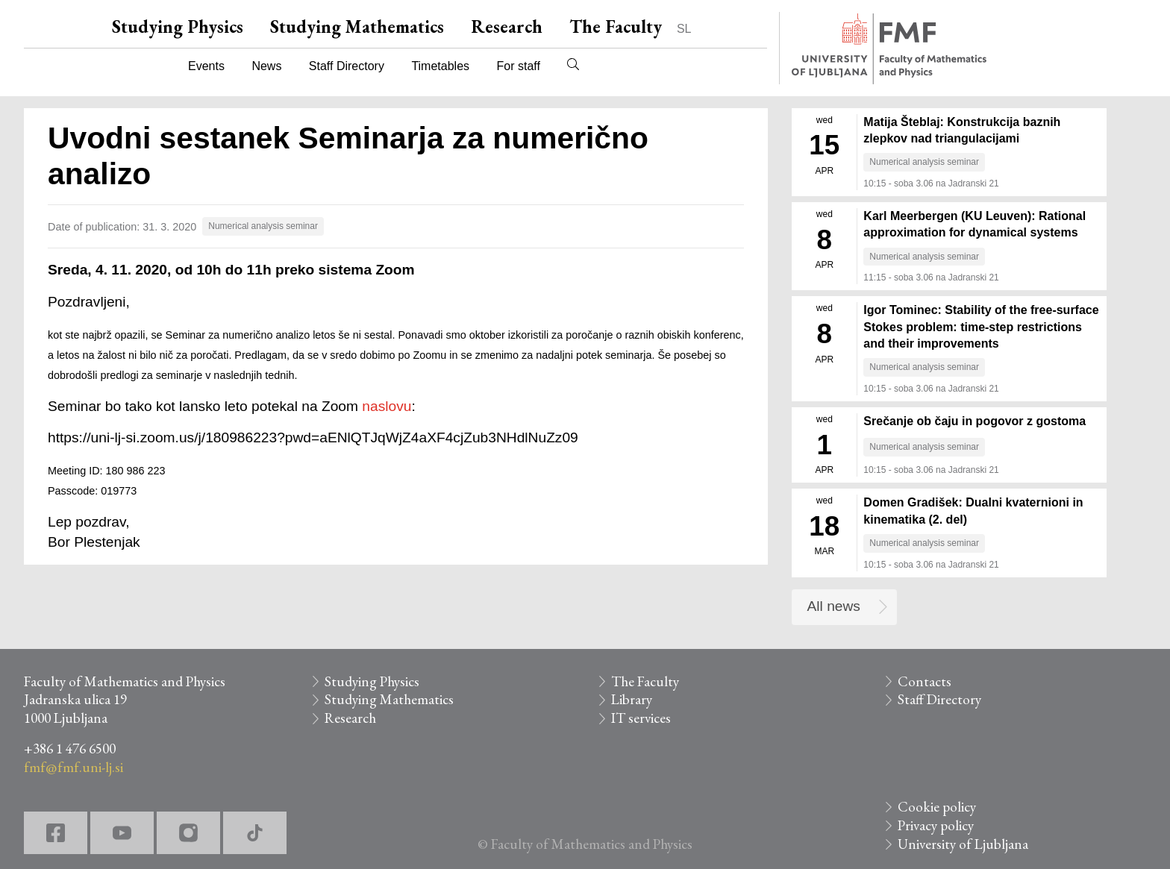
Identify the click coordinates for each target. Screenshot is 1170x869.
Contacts (924, 681)
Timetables (440, 66)
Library (631, 699)
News (266, 66)
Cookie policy (937, 806)
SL (684, 28)
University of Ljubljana (963, 844)
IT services (641, 718)
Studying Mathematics (357, 26)
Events (206, 66)
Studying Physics (177, 26)
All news (833, 606)
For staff (517, 66)
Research (506, 26)
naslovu (386, 406)
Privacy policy (936, 825)
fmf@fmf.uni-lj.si (73, 767)
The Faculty (615, 26)
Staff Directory (346, 66)
